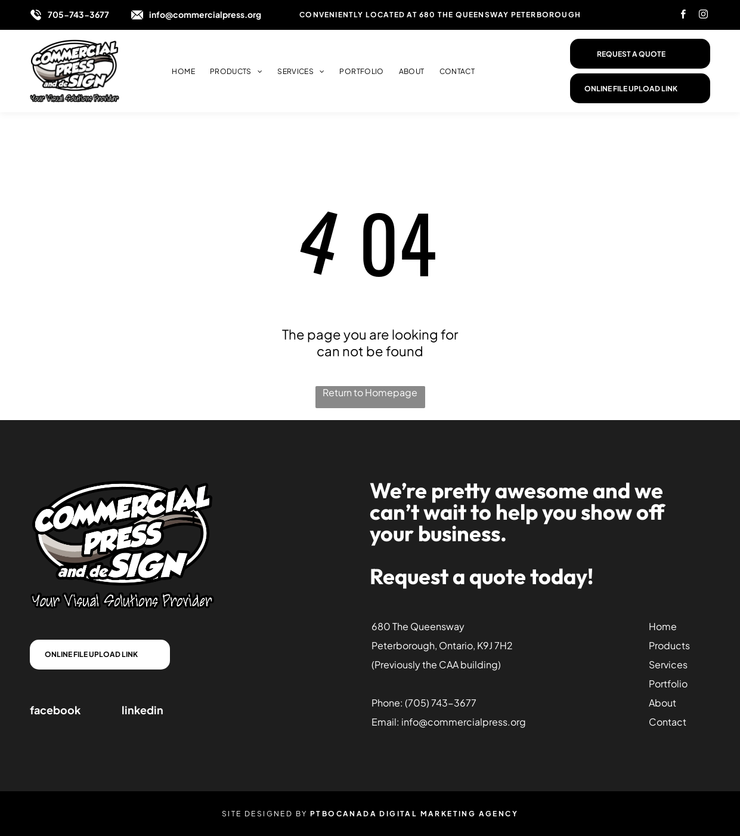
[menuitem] (175, 71)
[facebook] (683, 16)
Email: (385, 721)
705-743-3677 (78, 14)
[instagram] (703, 16)
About (662, 702)
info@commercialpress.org (205, 14)
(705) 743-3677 (440, 702)
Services (668, 664)
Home (663, 626)
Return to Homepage (370, 392)
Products (669, 645)
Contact (667, 721)
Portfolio (668, 683)
